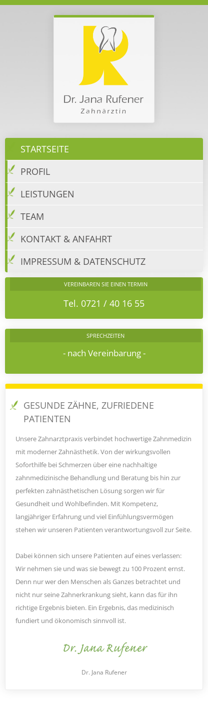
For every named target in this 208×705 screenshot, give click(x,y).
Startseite (38, 147)
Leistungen (40, 192)
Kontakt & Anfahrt (59, 237)
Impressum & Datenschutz (76, 260)
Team (25, 215)
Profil (28, 170)
